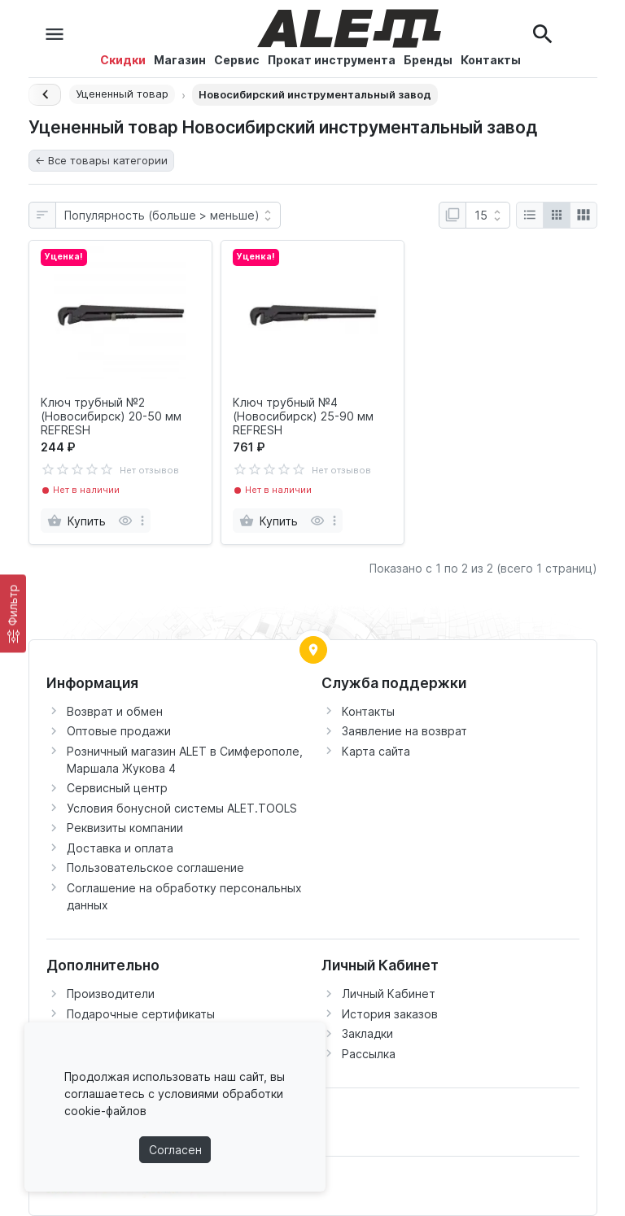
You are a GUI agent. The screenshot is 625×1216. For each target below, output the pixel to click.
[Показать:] (487, 215)
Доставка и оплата (120, 848)
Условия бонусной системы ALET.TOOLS (182, 808)
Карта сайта (376, 751)
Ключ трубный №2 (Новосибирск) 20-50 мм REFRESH (111, 416)
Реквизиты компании (125, 828)
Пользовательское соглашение (155, 867)
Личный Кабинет (388, 993)
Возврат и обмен (115, 711)
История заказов (390, 1014)
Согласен (175, 1150)
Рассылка (369, 1054)
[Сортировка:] (168, 215)
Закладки (367, 1033)
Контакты (368, 711)
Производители (111, 993)
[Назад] (44, 95)
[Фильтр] (13, 613)
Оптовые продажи (119, 731)
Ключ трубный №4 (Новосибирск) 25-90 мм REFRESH (303, 416)
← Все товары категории (101, 160)
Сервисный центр (117, 788)
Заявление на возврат (404, 731)
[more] (142, 520)
